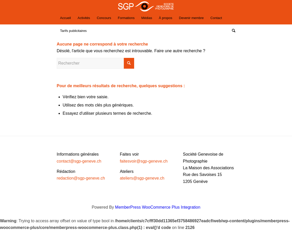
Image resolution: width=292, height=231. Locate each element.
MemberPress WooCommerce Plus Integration (157, 207)
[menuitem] (65, 18)
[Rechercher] (232, 30)
